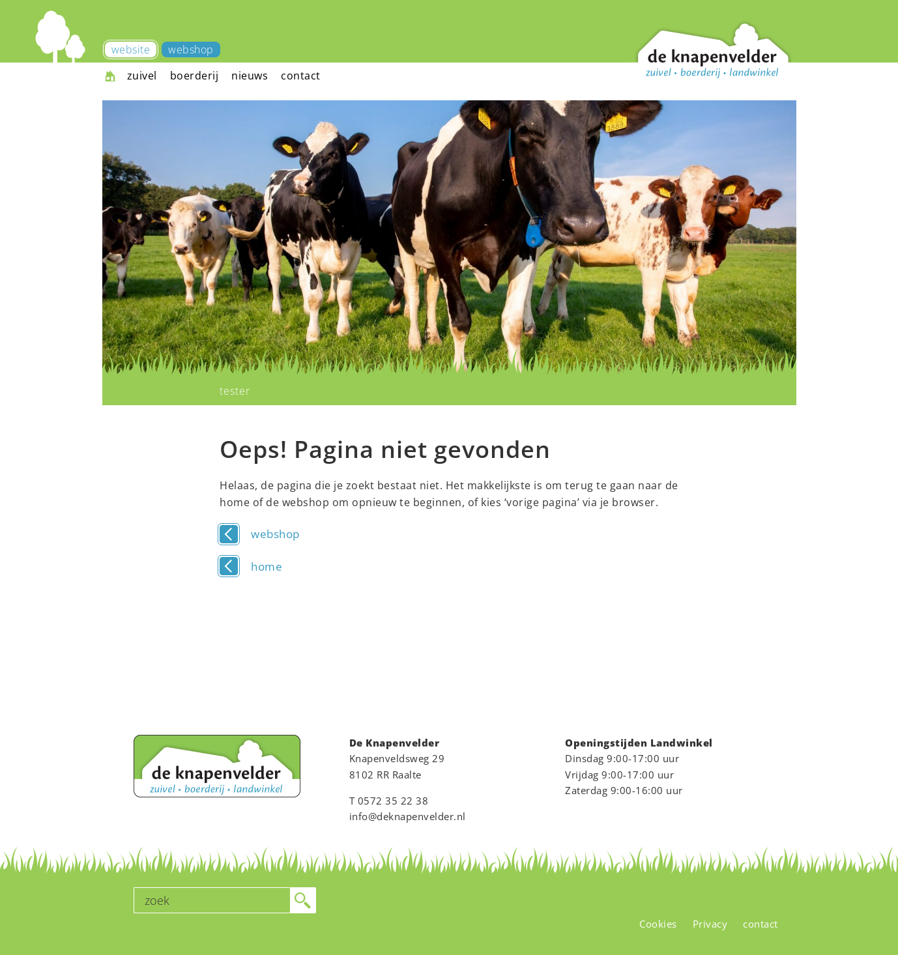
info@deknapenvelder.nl (407, 816)
